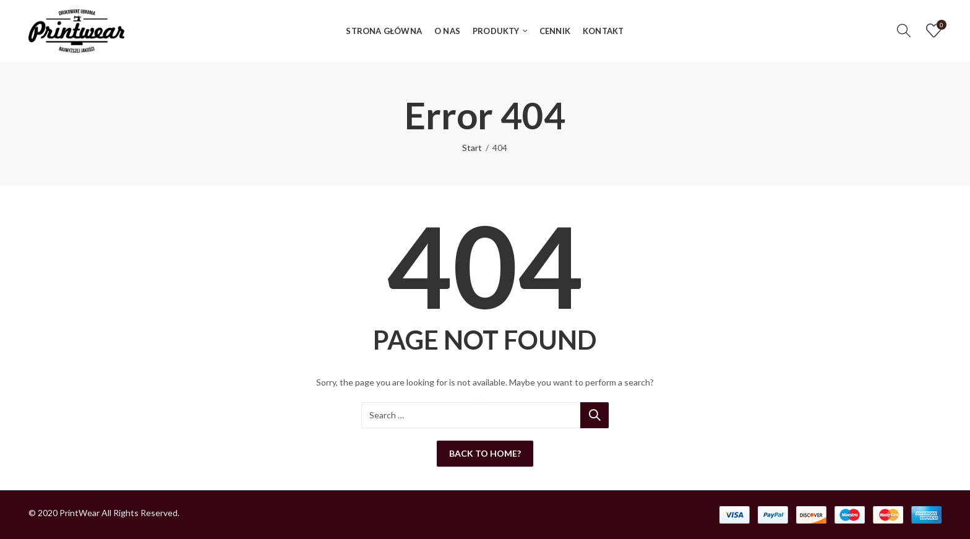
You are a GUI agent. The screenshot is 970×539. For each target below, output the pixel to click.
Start (472, 147)
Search (594, 415)
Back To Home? (485, 453)
